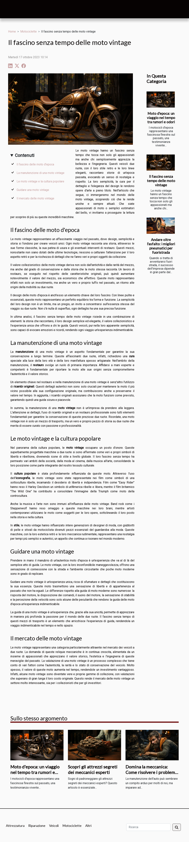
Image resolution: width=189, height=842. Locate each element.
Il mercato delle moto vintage (35, 198)
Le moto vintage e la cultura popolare (40, 181)
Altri (88, 826)
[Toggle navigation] (12, 9)
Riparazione (36, 826)
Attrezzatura (15, 826)
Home (12, 31)
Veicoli (54, 826)
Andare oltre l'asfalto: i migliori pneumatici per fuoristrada (161, 245)
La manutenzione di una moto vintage (40, 173)
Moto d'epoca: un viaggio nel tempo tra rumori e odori (161, 117)
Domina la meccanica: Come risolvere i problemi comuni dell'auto (151, 772)
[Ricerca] (148, 827)
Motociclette (28, 31)
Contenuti (24, 155)
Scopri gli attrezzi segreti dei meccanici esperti (92, 769)
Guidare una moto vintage (33, 190)
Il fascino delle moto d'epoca (35, 164)
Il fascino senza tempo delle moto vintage (161, 180)
